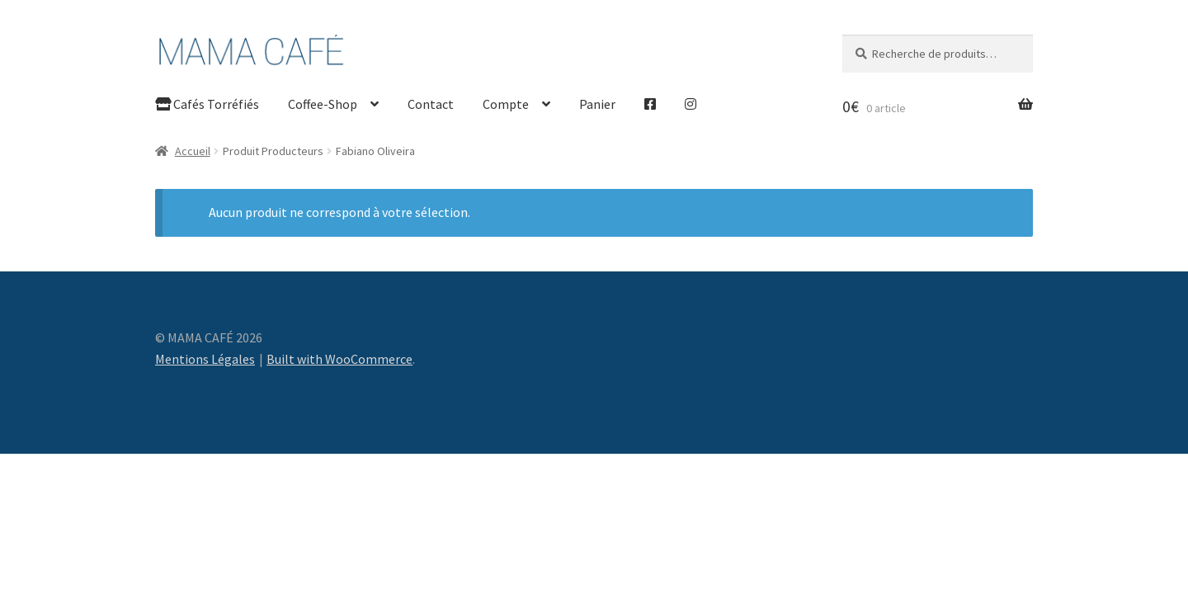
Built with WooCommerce (339, 359)
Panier (597, 104)
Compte (506, 104)
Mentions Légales (205, 359)
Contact (431, 104)
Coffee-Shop (322, 104)
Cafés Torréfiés (207, 104)
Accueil (192, 151)
